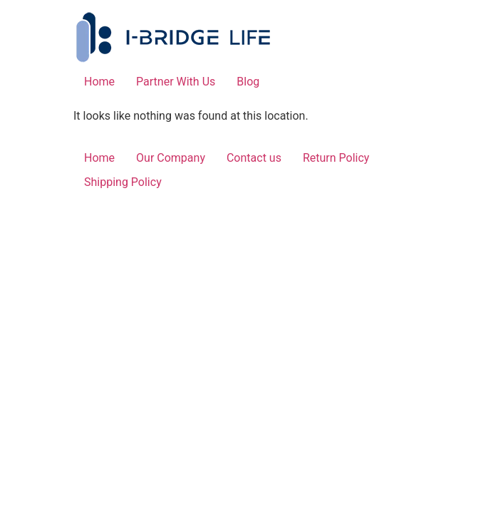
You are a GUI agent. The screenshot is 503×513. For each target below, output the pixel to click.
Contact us (254, 158)
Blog (248, 81)
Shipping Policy (123, 182)
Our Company (170, 158)
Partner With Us (175, 81)
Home (99, 81)
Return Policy (336, 158)
